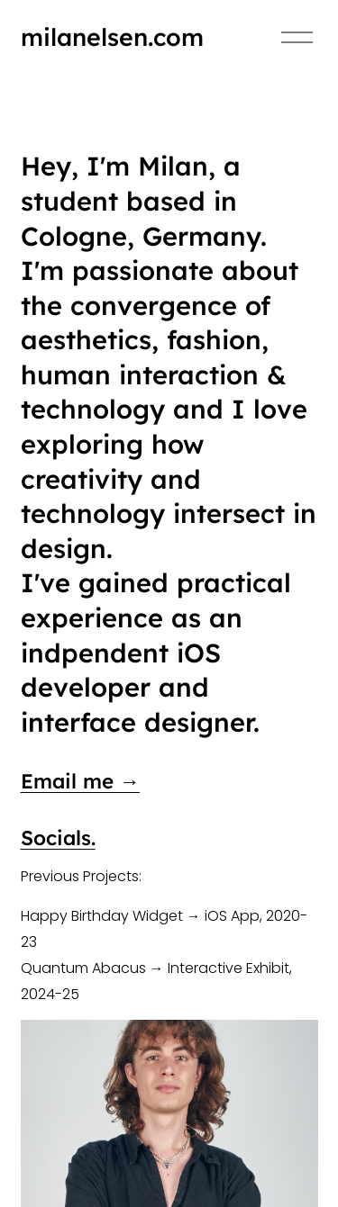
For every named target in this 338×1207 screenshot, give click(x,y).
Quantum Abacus (83, 968)
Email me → (80, 781)
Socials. (58, 838)
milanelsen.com (112, 37)
